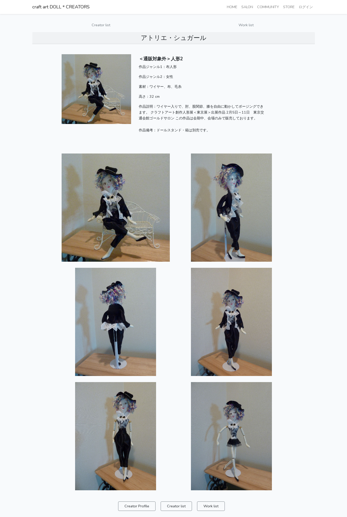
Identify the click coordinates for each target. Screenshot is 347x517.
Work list (246, 24)
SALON (247, 6)
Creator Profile (136, 506)
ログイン (306, 6)
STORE (289, 6)
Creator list (101, 24)
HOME (232, 6)
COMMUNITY (268, 6)
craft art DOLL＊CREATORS (61, 7)
